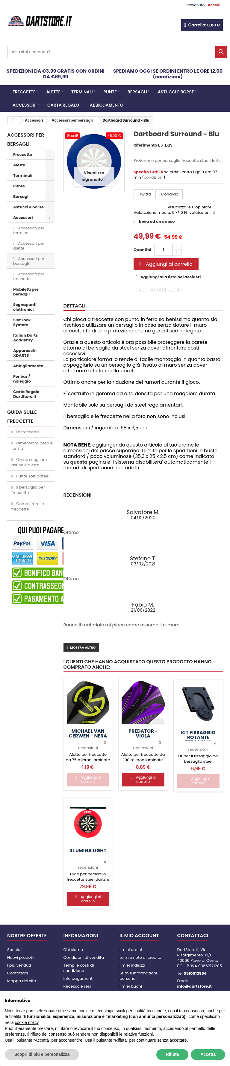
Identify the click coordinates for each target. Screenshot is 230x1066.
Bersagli (137, 92)
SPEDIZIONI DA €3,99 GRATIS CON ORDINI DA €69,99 (56, 74)
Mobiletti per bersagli (25, 291)
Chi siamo (73, 949)
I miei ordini (130, 949)
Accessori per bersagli (28, 261)
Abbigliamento (106, 105)
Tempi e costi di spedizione (78, 968)
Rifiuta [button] (172, 1054)
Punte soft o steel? (33, 476)
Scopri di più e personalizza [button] (41, 1054)
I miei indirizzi (132, 965)
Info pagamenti (78, 978)
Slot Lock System (22, 322)
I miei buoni (130, 986)
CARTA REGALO (63, 105)
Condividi (169, 194)
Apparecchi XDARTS (25, 353)
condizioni (153, 177)
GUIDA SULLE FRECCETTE (22, 417)
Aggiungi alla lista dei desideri (170, 277)
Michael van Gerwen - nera (88, 733)
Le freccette (27, 432)
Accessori (25, 105)
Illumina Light (88, 850)
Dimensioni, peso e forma (32, 445)
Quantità (143, 250)
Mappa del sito (21, 981)
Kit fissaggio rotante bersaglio (198, 737)
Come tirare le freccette (27, 506)
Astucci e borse (176, 92)
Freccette (24, 92)
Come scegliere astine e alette (29, 462)
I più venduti (19, 965)
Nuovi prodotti (20, 957)
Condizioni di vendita (83, 957)
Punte (110, 92)
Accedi (214, 5)
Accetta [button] (208, 1054)
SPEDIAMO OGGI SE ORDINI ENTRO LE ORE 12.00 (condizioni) (168, 74)
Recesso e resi (77, 986)
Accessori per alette (28, 246)
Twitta (144, 194)
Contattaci (17, 973)
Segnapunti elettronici (25, 307)
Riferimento (145, 145)
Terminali (82, 92)
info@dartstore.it (194, 986)
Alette (53, 92)
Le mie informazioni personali (138, 975)
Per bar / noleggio (22, 379)
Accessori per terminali (28, 230)
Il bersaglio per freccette (28, 489)
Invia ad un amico (157, 221)
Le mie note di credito (140, 957)
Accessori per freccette (28, 276)
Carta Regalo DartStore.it (26, 394)
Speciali (14, 949)
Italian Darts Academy (25, 337)
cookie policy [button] (26, 1022)
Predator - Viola (143, 733)
